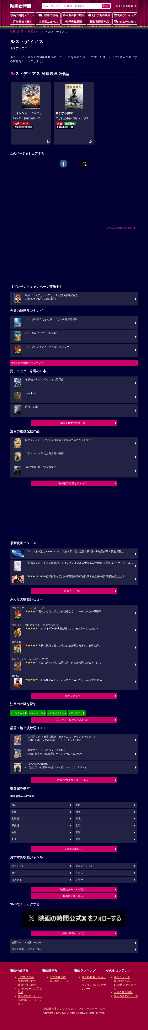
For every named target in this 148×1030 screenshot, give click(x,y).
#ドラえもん (18, 713)
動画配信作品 (99, 21)
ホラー (79, 879)
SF (13, 872)
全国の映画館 (58, 977)
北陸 (78, 825)
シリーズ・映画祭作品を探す (73, 719)
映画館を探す (22, 21)
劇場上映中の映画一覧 (72, 423)
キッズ (79, 872)
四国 (78, 832)
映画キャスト (36, 31)
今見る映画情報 (123, 992)
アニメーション (84, 866)
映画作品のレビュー (30, 996)
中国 (14, 832)
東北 (78, 818)
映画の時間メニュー (22, 15)
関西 (14, 811)
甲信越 (15, 825)
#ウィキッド (36, 713)
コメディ (17, 879)
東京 (14, 804)
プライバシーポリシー (91, 1008)
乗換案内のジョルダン (62, 1008)
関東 (78, 804)
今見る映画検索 (124, 6)
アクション (18, 866)
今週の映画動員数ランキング (27, 362)
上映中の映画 (48, 15)
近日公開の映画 (99, 15)
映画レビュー (72, 695)
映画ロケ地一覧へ (73, 896)
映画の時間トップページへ (27, 949)
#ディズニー (75, 713)
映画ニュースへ (73, 591)
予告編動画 (73, 21)
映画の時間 (17, 31)
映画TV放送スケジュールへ (72, 780)
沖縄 (78, 839)
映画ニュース (48, 21)
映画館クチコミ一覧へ (72, 889)
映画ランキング (125, 15)
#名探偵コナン (56, 713)
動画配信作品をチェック (73, 483)
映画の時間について (73, 933)
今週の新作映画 (74, 15)
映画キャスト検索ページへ (27, 942)
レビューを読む (125, 21)
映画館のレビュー (60, 980)
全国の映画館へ (73, 849)
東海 (78, 811)
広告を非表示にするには (120, 227)
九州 (14, 839)
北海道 (15, 818)
